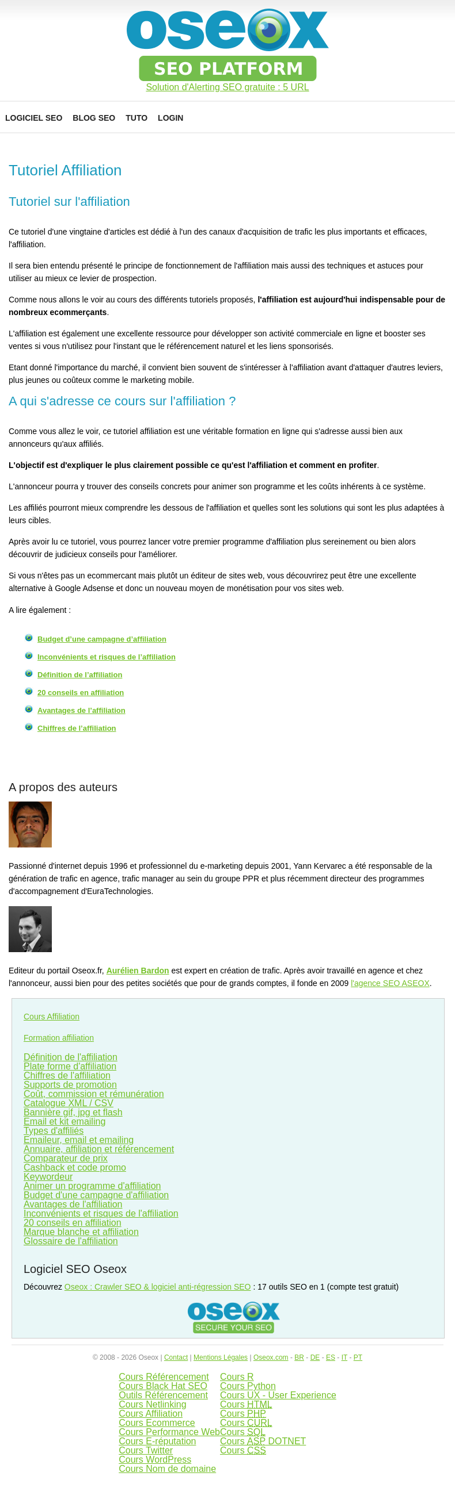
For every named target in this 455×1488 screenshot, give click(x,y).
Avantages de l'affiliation (73, 1204)
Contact (176, 1357)
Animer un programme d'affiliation (92, 1186)
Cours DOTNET (263, 1441)
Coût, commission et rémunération (94, 1094)
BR (299, 1357)
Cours (246, 1404)
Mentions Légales (221, 1357)
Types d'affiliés (54, 1131)
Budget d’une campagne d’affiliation (101, 639)
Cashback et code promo (75, 1167)
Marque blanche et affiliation (81, 1232)
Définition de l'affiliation (70, 1057)
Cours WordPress (155, 1459)
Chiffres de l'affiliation (67, 1075)
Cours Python (248, 1386)
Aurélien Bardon (138, 970)
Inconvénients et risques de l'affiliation (101, 1213)
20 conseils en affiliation (80, 692)
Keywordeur (48, 1177)
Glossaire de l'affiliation (71, 1241)
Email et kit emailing (64, 1121)
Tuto (136, 117)
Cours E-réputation (157, 1441)
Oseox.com (271, 1357)
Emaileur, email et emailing (79, 1140)
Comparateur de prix (66, 1158)
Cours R (237, 1377)
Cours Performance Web (169, 1432)
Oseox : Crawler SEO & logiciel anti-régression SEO (158, 1286)
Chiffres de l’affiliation (76, 728)
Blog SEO (94, 117)
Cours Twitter (146, 1450)
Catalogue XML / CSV (68, 1103)
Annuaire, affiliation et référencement (99, 1149)
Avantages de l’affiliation (81, 710)
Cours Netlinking (152, 1404)
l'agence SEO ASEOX (390, 983)
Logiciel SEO (33, 117)
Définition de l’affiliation (79, 674)
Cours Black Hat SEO (163, 1386)
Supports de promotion (70, 1085)
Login (170, 117)
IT (344, 1357)
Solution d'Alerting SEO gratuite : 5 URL (227, 87)
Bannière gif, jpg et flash (73, 1112)
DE (315, 1357)
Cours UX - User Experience (278, 1395)
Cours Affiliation (51, 1016)
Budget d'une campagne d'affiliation (96, 1195)
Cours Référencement (164, 1377)
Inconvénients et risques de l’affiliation (106, 657)
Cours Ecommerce (157, 1423)
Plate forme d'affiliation (70, 1066)
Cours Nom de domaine (167, 1469)
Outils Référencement (163, 1395)
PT (358, 1357)
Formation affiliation (59, 1037)
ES (330, 1357)
